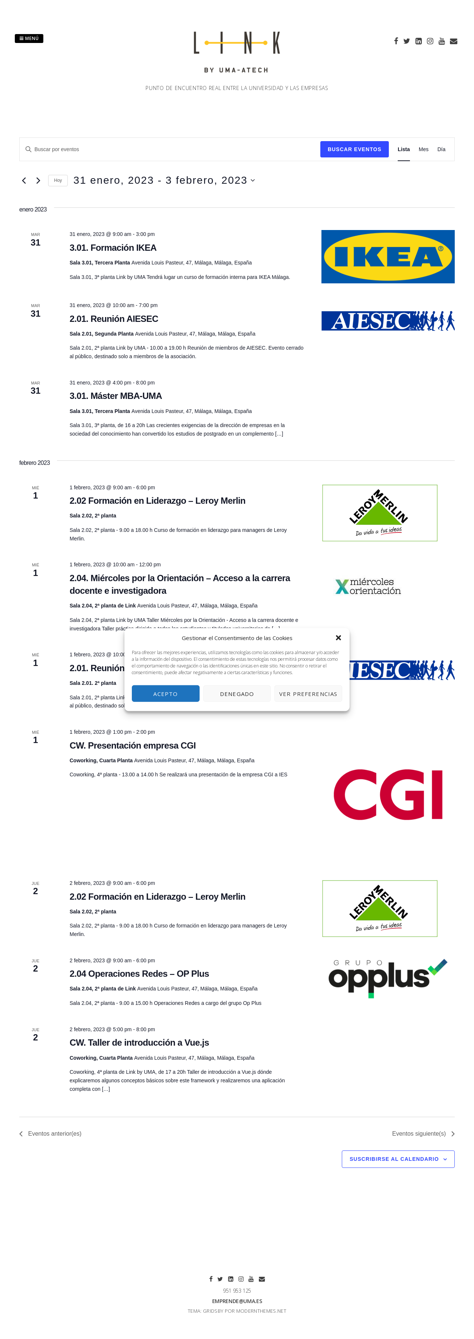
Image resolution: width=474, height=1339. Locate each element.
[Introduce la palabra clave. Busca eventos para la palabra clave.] (170, 149)
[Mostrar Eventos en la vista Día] (441, 149)
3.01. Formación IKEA (113, 248)
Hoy (58, 180)
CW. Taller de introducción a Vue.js (139, 1042)
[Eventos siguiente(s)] (38, 180)
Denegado (237, 693)
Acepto (165, 693)
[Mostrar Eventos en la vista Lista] (404, 149)
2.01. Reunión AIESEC (114, 319)
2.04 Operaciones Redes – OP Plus (139, 974)
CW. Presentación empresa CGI (133, 745)
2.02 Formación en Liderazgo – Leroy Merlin (158, 501)
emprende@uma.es (237, 1301)
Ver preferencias (308, 693)
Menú (29, 38)
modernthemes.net (261, 1311)
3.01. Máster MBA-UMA (116, 396)
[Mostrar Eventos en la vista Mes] (423, 149)
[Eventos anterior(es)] (23, 180)
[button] (338, 638)
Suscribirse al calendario (394, 1159)
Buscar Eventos (354, 149)
